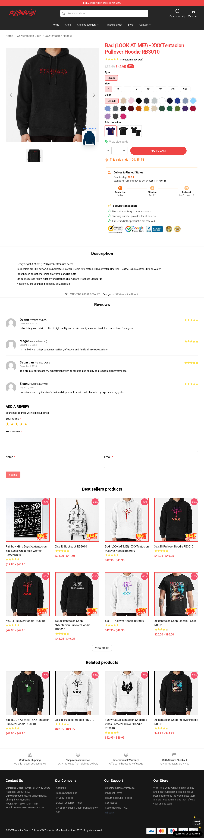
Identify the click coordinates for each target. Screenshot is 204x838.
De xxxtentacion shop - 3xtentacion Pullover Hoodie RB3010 (72, 625)
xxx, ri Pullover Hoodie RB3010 (173, 546)
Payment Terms (113, 792)
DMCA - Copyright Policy (69, 802)
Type (107, 72)
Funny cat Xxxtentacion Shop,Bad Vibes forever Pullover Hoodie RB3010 (126, 724)
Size (107, 83)
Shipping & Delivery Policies (119, 788)
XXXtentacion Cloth (29, 36)
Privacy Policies (64, 797)
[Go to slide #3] (70, 155)
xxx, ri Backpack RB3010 (71, 546)
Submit (13, 474)
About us (61, 788)
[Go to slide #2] (52, 155)
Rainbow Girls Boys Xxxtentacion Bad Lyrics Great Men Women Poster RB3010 (26, 551)
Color (108, 94)
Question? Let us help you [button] (187, 834)
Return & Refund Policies (118, 797)
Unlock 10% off (197, 822)
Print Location (113, 122)
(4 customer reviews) (131, 59)
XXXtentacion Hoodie (58, 36)
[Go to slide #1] (34, 155)
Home (9, 36)
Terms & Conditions (66, 792)
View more (102, 648)
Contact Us (111, 802)
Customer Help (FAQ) (116, 807)
